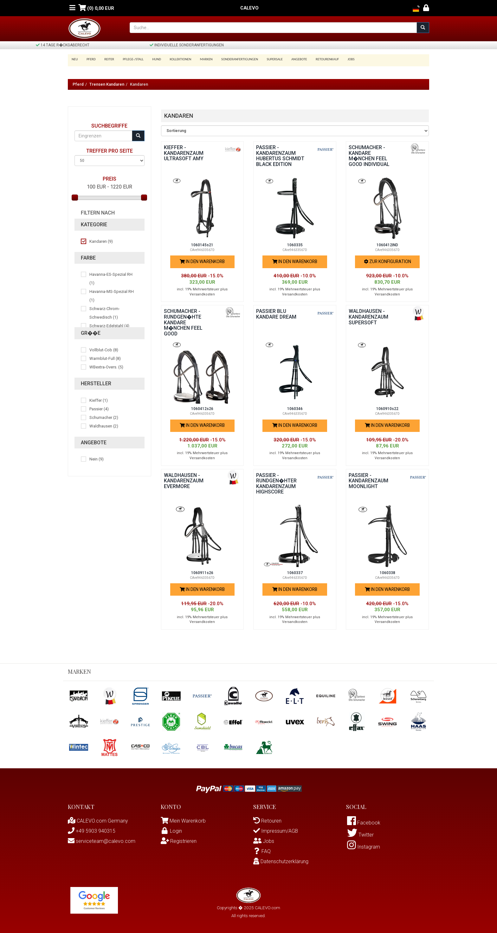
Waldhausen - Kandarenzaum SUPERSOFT (369, 316)
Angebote (289, 59)
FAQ (262, 851)
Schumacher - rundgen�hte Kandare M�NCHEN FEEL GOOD (183, 322)
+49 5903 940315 (91, 831)
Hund (152, 59)
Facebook (363, 823)
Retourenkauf (316, 59)
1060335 (295, 245)
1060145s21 (202, 245)
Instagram (363, 848)
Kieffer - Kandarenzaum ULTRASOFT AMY (184, 153)
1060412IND (387, 245)
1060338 (387, 573)
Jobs (339, 59)
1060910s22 (387, 409)
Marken (199, 59)
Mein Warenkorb (188, 821)
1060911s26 (202, 573)
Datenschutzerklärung (280, 861)
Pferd (90, 59)
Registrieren (179, 841)
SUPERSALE (266, 59)
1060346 (295, 409)
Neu (75, 59)
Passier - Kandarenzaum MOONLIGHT (369, 480)
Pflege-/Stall (129, 59)
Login (171, 831)
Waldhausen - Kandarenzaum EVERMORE (184, 480)
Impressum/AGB (275, 831)
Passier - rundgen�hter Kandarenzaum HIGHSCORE (276, 483)
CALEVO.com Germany (98, 821)
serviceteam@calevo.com (101, 841)
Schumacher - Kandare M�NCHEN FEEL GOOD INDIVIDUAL (370, 155)
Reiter (107, 59)
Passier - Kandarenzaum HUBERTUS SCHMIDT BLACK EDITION (276, 158)
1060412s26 (202, 409)
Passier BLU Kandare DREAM (276, 314)
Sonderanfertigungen (232, 59)
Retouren (267, 821)
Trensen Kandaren (106, 84)
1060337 (295, 573)
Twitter (360, 835)
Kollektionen (175, 59)
